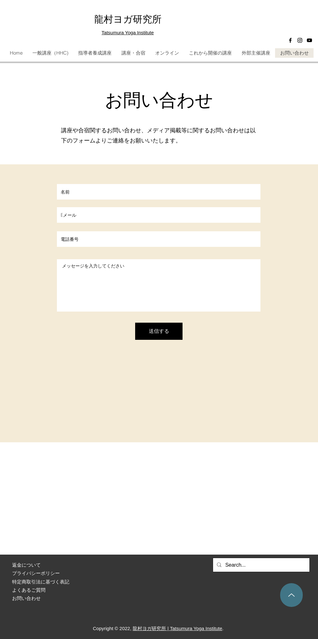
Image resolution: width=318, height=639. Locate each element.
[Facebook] (290, 40)
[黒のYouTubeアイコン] (309, 40)
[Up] (291, 595)
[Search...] (260, 565)
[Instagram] (300, 40)
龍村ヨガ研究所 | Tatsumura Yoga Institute (177, 628)
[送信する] (159, 331)
